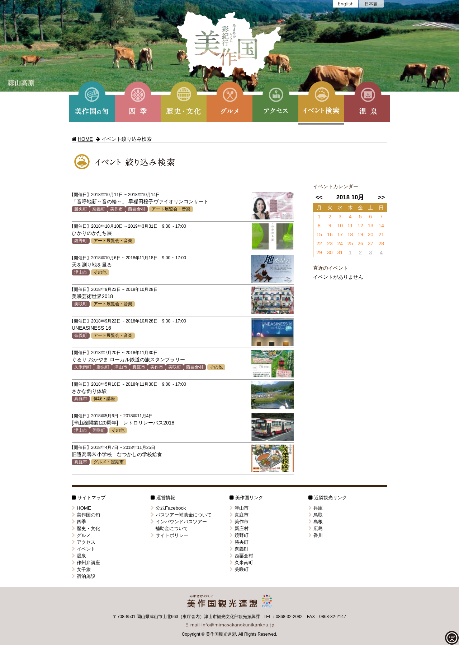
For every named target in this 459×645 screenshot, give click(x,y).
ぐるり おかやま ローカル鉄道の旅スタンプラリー (128, 359)
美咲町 (80, 303)
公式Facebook (168, 508)
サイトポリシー (169, 535)
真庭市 (138, 367)
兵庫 (315, 508)
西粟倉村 (136, 209)
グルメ (81, 535)
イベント (83, 549)
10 (340, 225)
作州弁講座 (86, 562)
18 (350, 234)
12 (360, 225)
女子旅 (81, 569)
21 (381, 234)
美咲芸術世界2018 (92, 296)
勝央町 (80, 209)
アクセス (83, 542)
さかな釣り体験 (89, 391)
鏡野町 (80, 240)
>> (381, 197)
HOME (85, 139)
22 (319, 243)
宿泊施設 (83, 576)
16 (330, 234)
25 (350, 243)
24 (340, 243)
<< (319, 197)
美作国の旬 (86, 515)
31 (340, 252)
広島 (315, 528)
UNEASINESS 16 (91, 328)
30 (330, 252)
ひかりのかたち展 (92, 233)
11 (350, 225)
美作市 (116, 209)
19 (360, 234)
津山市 (80, 272)
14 (381, 225)
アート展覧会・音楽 (171, 209)
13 (370, 225)
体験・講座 (104, 398)
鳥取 (315, 515)
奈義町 (98, 209)
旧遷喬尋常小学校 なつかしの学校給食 (117, 454)
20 (370, 234)
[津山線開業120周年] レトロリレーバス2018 (123, 423)
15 (319, 234)
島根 (315, 521)
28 (381, 243)
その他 (100, 272)
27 (370, 243)
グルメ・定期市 (109, 461)
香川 (315, 535)
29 (319, 252)
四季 (79, 521)
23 (330, 243)
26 (360, 243)
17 (340, 234)
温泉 (79, 555)
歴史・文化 (86, 528)
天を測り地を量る (92, 265)
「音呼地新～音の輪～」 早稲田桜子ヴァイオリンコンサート (140, 201)
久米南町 (82, 367)
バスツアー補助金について (181, 515)
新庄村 (239, 528)
